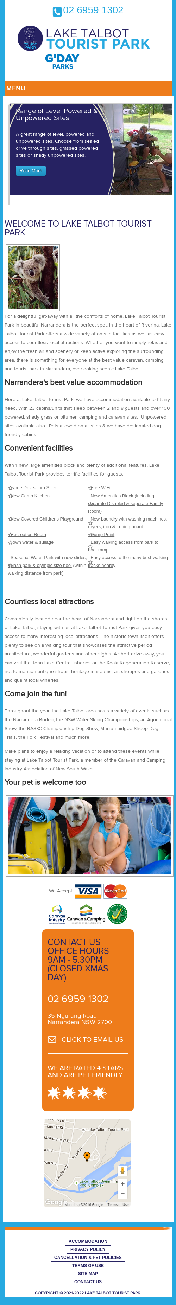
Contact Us (88, 1281)
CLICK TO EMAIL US (93, 1039)
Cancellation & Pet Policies (88, 1257)
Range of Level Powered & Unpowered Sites (57, 115)
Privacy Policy (88, 1249)
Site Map (88, 1273)
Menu (16, 88)
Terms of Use (88, 1265)
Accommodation (88, 1241)
